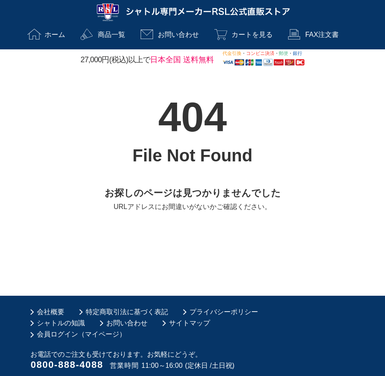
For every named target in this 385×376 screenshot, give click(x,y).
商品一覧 (111, 34)
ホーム (55, 34)
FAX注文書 (322, 34)
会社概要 (50, 311)
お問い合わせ (178, 34)
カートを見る (252, 34)
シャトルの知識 (61, 323)
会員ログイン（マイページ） (81, 334)
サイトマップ (189, 323)
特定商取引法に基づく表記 (127, 311)
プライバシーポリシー (223, 311)
